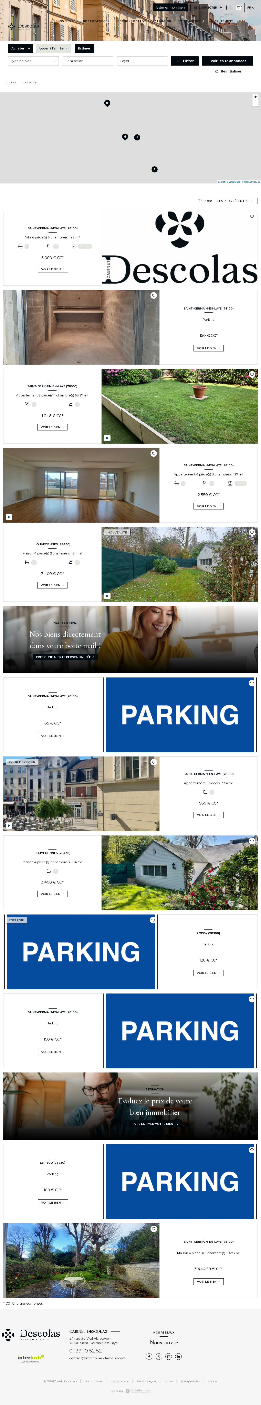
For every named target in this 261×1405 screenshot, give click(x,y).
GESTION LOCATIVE (131, 21)
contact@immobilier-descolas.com (97, 1358)
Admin (169, 1381)
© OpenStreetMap (251, 182)
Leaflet (221, 182)
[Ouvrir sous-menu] (77, 21)
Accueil (11, 82)
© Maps (233, 182)
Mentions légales (146, 1381)
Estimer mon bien (170, 7)
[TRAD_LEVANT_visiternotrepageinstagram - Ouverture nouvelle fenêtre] (168, 1356)
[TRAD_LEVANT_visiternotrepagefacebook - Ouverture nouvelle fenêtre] (149, 1356)
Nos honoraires (93, 1381)
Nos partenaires (120, 1381)
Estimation (162, 21)
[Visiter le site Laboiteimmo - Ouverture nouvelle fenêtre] (137, 1391)
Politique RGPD (190, 1381)
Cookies (212, 1381)
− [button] (255, 103)
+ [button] (255, 97)
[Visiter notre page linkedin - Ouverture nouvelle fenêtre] (178, 1356)
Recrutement (222, 21)
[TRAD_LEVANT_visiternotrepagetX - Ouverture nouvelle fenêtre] (159, 1356)
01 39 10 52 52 (85, 1351)
